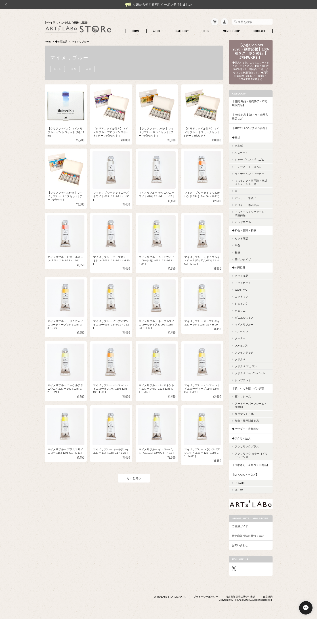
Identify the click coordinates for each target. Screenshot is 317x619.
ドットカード (243, 282)
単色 (73, 69)
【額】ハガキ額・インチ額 (248, 388)
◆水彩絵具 (61, 41)
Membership (231, 31)
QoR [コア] (241, 345)
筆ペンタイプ (243, 259)
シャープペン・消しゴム (249, 159)
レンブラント (243, 380)
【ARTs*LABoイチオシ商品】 (250, 128)
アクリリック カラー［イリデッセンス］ (251, 455)
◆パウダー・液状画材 (245, 428)
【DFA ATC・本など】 (245, 474)
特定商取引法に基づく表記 (248, 535)
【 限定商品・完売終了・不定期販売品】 (249, 103)
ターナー (240, 338)
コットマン (241, 296)
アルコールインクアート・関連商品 (251, 213)
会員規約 (268, 596)
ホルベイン (241, 331)
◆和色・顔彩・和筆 (244, 230)
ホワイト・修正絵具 (247, 205)
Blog (206, 31)
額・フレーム (243, 396)
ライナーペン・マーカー (249, 173)
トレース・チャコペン (248, 166)
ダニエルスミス (244, 317)
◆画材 (236, 137)
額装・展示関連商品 (247, 420)
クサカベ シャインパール (250, 373)
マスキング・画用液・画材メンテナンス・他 (251, 182)
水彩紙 (239, 145)
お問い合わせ (240, 545)
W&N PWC (241, 289)
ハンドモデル (243, 222)
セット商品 (241, 238)
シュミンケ (241, 303)
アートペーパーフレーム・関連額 (251, 405)
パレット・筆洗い (245, 198)
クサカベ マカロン (246, 366)
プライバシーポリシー (205, 596)
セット (57, 69)
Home (136, 31)
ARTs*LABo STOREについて (170, 596)
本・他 (239, 489)
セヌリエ (240, 310)
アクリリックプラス (247, 446)
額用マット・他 (244, 413)
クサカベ (240, 359)
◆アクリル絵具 (241, 438)
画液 (88, 69)
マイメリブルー (244, 324)
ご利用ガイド (240, 526)
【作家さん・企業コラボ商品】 (250, 465)
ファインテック (244, 352)
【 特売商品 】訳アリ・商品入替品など (250, 116)
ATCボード (241, 152)
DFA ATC (240, 482)
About (157, 31)
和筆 (237, 252)
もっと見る (134, 478)
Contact (260, 31)
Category (182, 31)
